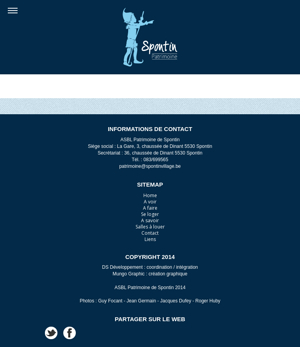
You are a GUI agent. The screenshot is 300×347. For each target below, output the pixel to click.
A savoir (150, 220)
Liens (150, 239)
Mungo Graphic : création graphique (149, 274)
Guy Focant (110, 301)
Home (150, 195)
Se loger (150, 214)
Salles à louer (150, 226)
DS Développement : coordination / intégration (150, 267)
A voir (150, 201)
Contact (150, 233)
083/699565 (155, 159)
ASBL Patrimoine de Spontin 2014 (150, 287)
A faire (150, 208)
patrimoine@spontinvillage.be (150, 166)
